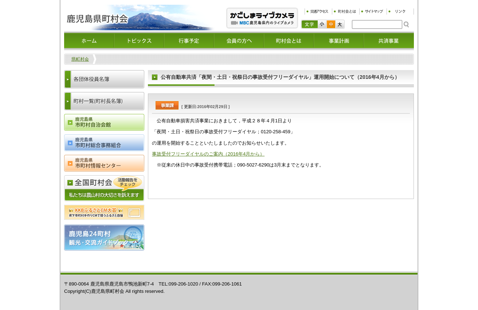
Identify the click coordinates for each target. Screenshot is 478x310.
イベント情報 (189, 40)
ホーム (89, 40)
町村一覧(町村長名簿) (104, 101)
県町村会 (80, 59)
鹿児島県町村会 (139, 17)
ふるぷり (262, 18)
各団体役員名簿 (104, 79)
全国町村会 (104, 188)
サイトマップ (373, 11)
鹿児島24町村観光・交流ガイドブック (104, 237)
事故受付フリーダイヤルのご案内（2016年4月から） (208, 154)
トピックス (139, 40)
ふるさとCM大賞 (104, 212)
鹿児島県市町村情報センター (104, 163)
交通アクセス (318, 11)
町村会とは (345, 11)
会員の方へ (239, 40)
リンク (400, 11)
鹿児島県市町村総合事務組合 (104, 142)
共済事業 (389, 40)
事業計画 (339, 40)
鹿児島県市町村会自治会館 (104, 122)
